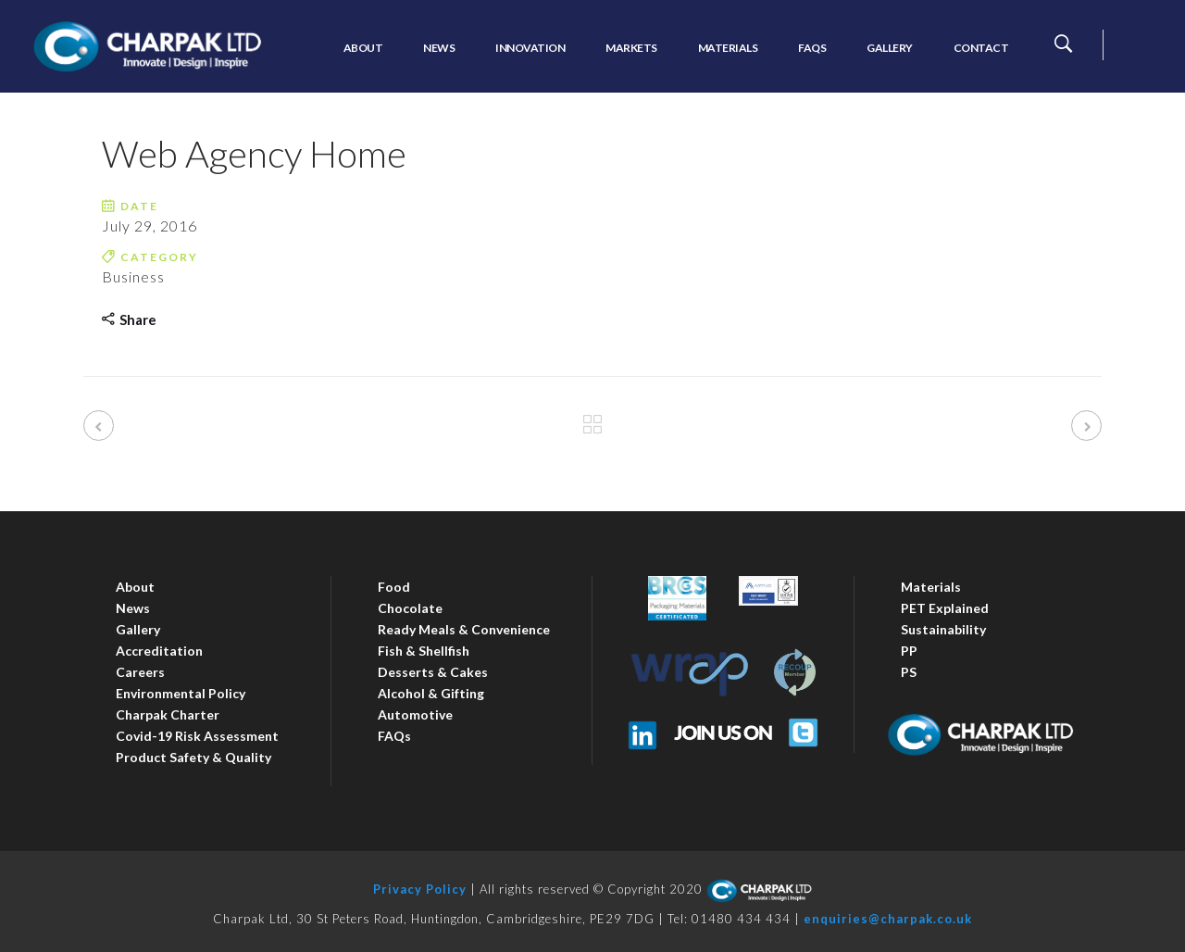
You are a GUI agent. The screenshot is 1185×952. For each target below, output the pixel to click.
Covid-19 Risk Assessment (197, 736)
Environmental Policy (180, 693)
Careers (140, 672)
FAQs (394, 736)
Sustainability (943, 629)
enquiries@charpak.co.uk (888, 918)
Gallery (138, 629)
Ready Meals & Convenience (464, 629)
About (135, 587)
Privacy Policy (420, 889)
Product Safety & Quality (193, 757)
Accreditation (159, 650)
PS (909, 672)
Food (394, 587)
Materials (931, 587)
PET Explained (945, 608)
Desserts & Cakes (433, 672)
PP (909, 650)
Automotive (415, 714)
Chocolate (410, 608)
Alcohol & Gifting (431, 693)
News (133, 608)
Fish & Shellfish (423, 650)
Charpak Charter (167, 714)
